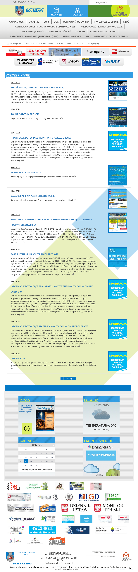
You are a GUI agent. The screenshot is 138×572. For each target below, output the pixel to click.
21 (26, 461)
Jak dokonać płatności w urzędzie (102, 26)
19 (52, 457)
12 (52, 453)
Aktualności (16, 21)
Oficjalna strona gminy (36, 8)
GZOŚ (126, 21)
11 (47, 453)
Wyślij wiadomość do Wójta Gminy (107, 36)
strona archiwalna (108, 556)
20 (20, 461)
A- (29, 2)
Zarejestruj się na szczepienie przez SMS (34, 254)
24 (41, 461)
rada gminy (77, 15)
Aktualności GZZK (45, 43)
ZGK (56, 21)
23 (36, 461)
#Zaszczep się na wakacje (26, 172)
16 (36, 457)
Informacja (18, 358)
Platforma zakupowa (103, 31)
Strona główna (19, 11)
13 (20, 457)
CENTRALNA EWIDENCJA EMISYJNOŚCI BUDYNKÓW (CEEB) (45, 26)
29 (31, 465)
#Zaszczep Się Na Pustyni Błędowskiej (33, 196)
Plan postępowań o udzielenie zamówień (46, 31)
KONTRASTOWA (19, 2)
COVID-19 (79, 43)
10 (41, 453)
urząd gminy (56, 15)
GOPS (46, 21)
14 (26, 457)
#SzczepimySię (93, 43)
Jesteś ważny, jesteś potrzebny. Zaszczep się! (37, 87)
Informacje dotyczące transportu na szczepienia (41, 137)
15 (31, 457)
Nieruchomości (72, 36)
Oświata (81, 31)
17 (41, 457)
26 (52, 461)
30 (36, 465)
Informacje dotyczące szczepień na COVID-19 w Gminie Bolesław (49, 326)
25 (47, 461)
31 (41, 465)
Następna (71, 378)
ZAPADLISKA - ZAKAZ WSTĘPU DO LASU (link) (34, 36)
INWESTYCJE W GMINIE (106, 21)
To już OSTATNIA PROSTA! (25, 114)
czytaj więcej (47, 102)
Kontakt (113, 1)
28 (26, 465)
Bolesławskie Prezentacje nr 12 (26, 409)
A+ (34, 2)
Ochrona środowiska (76, 21)
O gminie (34, 21)
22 (31, 461)
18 (47, 457)
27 (20, 465)
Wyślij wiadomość (126, 559)
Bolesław (34, 11)
